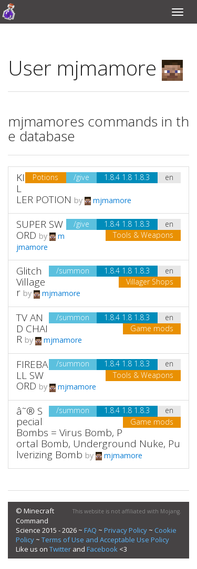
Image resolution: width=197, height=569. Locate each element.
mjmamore (108, 200)
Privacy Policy (125, 530)
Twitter (60, 549)
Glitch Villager (30, 282)
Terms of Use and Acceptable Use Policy (105, 539)
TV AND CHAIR (32, 328)
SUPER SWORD (39, 229)
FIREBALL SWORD (32, 375)
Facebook (102, 549)
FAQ (90, 530)
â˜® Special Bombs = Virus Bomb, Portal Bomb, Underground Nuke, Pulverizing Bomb (98, 433)
